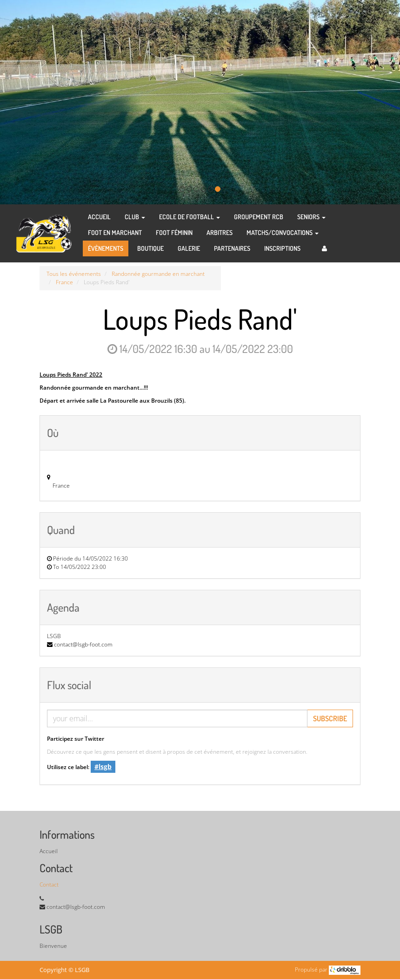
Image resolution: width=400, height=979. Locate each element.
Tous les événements (74, 274)
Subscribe (330, 718)
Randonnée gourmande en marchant (158, 274)
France (64, 282)
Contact (49, 884)
